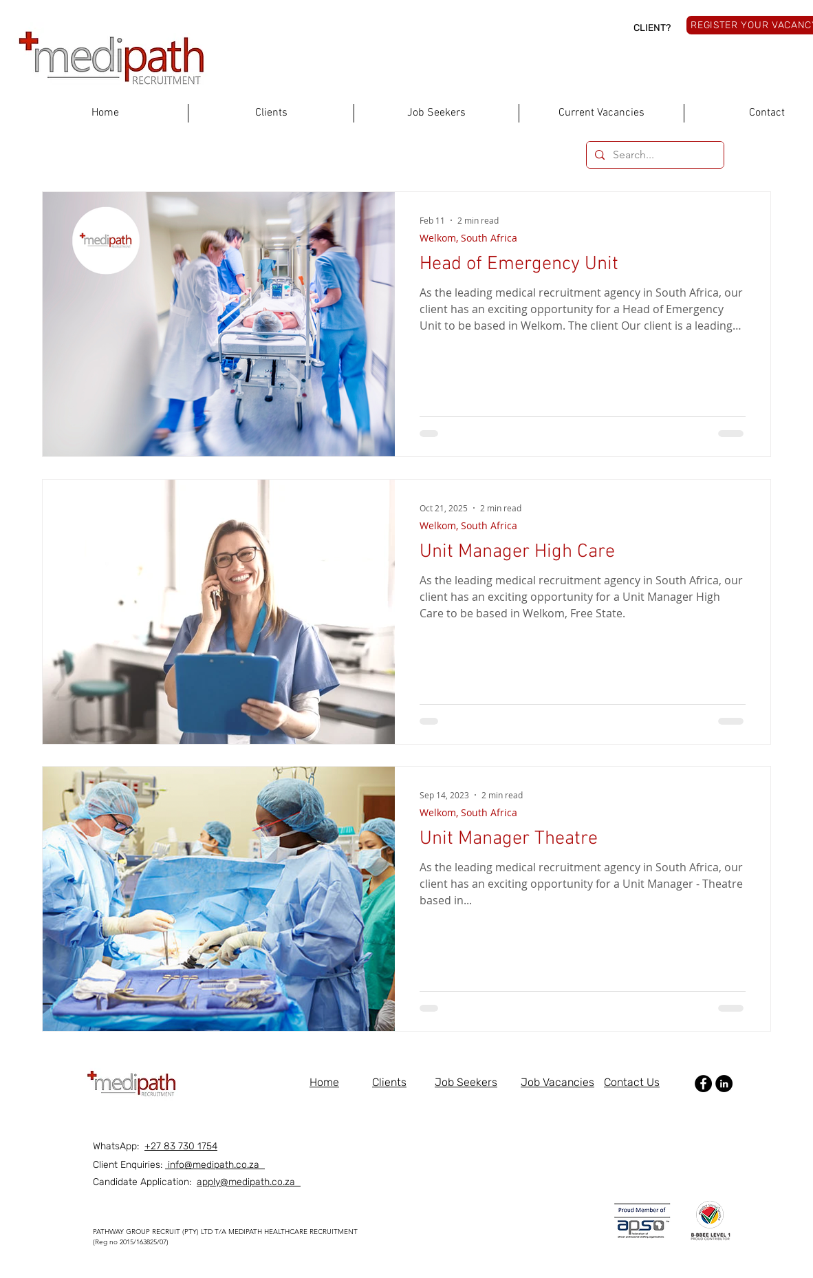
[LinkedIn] (724, 1083)
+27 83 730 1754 (180, 1146)
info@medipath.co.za (215, 1165)
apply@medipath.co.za (249, 1182)
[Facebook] (703, 1083)
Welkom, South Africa (468, 238)
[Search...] (654, 155)
